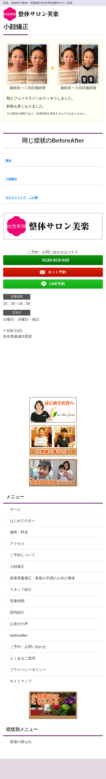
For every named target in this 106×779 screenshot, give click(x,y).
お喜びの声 (19, 624)
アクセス (17, 544)
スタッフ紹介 (21, 589)
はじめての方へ (22, 521)
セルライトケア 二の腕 (21, 197)
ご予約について (22, 555)
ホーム (15, 509)
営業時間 (17, 601)
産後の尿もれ (21, 742)
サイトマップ (21, 681)
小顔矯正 (11, 179)
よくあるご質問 (22, 658)
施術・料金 (19, 532)
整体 (8, 160)
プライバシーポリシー (28, 670)
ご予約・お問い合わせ (28, 647)
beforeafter (18, 635)
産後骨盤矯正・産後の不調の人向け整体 (42, 578)
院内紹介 (17, 612)
